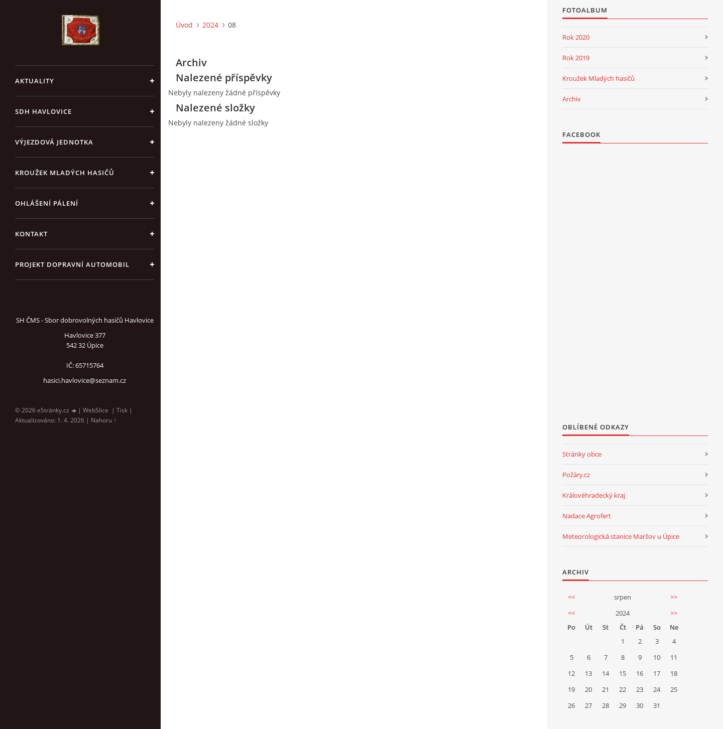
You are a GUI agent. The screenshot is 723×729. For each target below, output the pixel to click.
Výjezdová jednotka (54, 142)
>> (673, 597)
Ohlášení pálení (46, 203)
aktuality (34, 80)
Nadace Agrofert (586, 515)
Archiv (571, 98)
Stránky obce (581, 454)
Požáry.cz (576, 474)
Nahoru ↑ (103, 420)
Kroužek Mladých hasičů (598, 78)
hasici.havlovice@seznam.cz (84, 380)
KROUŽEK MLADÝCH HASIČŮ (64, 172)
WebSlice (95, 410)
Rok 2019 (575, 57)
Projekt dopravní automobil (72, 264)
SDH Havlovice (43, 111)
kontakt (31, 233)
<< (571, 597)
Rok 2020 (575, 37)
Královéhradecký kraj (593, 495)
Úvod (184, 25)
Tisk (122, 410)
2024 (210, 25)
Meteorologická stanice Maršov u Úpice (620, 536)
